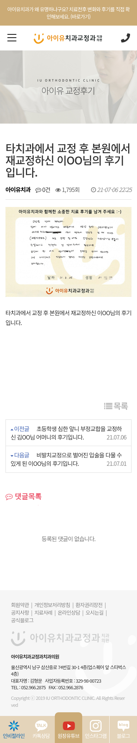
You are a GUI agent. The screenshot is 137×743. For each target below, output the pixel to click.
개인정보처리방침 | (53, 604)
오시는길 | (96, 612)
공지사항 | (21, 612)
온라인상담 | (70, 612)
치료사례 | (45, 612)
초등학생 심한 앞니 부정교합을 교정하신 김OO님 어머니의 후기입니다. (66, 432)
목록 (116, 405)
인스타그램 (95, 729)
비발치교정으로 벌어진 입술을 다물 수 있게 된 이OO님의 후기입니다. (66, 459)
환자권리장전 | (91, 604)
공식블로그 (22, 620)
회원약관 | (21, 604)
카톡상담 (41, 729)
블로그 (123, 729)
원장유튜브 (68, 729)
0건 (42, 189)
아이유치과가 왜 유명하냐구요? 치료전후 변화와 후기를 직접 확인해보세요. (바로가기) (68, 12)
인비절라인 (13, 729)
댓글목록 (23, 496)
